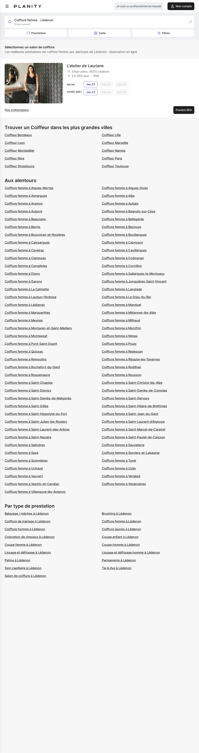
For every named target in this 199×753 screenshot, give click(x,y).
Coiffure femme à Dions (22, 274)
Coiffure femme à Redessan (122, 351)
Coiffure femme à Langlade (122, 289)
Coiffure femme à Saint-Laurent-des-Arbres (37, 429)
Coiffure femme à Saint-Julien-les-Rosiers (36, 422)
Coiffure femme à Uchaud (24, 468)
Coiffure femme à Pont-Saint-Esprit (31, 344)
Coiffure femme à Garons (23, 281)
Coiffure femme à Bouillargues (124, 235)
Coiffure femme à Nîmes (120, 336)
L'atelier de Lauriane (85, 65)
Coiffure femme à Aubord (23, 211)
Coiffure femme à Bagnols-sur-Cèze (128, 211)
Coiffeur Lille (111, 135)
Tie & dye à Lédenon (117, 568)
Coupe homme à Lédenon (121, 545)
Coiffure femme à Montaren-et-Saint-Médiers (38, 328)
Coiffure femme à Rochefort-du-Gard (32, 367)
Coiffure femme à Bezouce (121, 227)
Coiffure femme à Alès (118, 196)
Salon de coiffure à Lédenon (25, 576)
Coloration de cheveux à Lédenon (30, 537)
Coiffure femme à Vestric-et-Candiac (32, 484)
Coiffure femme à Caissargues (27, 242)
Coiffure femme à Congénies (26, 266)
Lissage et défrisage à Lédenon (28, 552)
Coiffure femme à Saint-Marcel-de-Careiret (133, 429)
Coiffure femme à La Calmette (27, 289)
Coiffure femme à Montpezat (26, 336)
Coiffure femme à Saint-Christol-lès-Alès (132, 383)
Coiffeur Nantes (114, 150)
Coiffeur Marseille (115, 143)
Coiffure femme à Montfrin (121, 328)
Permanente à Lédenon (119, 560)
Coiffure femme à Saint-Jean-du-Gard (130, 414)
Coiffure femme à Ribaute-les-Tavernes (131, 359)
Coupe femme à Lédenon (23, 545)
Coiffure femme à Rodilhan (121, 367)
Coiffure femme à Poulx (119, 344)
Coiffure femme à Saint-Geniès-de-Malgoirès (38, 398)
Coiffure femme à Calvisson (122, 242)
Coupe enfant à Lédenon (120, 537)
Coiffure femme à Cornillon (122, 266)
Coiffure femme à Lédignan (25, 305)
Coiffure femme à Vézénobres (124, 484)
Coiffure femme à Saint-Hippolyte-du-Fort (36, 414)
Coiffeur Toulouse (115, 166)
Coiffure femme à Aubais (120, 203)
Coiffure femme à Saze (21, 453)
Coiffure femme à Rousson (121, 375)
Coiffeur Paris (112, 158)
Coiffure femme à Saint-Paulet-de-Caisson (133, 437)
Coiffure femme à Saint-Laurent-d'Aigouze (133, 422)
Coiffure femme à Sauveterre (123, 445)
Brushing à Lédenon (117, 513)
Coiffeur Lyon (15, 143)
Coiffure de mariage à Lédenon (27, 521)
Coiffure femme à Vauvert (24, 476)
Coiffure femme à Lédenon (121, 521)
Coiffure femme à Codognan (123, 258)
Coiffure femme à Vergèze (121, 476)
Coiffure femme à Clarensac (25, 258)
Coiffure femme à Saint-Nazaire (28, 437)
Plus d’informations (17, 110)
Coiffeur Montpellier (19, 150)
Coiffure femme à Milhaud (121, 320)
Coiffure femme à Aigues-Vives (125, 188)
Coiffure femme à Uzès (119, 468)
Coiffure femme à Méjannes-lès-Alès (129, 312)
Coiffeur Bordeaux (18, 135)
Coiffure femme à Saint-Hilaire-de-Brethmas (134, 406)
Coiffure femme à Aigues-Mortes (29, 188)
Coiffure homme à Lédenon (25, 529)
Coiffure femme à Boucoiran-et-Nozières (35, 235)
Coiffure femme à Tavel (119, 460)
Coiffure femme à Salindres (25, 445)
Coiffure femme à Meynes (24, 320)
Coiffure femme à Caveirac (24, 250)
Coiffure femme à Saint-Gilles (26, 406)
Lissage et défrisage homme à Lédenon (131, 552)
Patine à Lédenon (17, 560)
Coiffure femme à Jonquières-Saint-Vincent (134, 281)
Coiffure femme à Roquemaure (27, 375)
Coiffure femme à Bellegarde (123, 219)
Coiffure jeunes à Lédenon (121, 529)
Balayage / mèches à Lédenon (27, 513)
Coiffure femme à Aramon (24, 203)
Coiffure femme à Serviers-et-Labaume (131, 453)
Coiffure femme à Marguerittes (27, 312)
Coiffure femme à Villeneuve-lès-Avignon (35, 492)
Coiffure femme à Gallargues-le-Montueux (133, 274)
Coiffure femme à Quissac (24, 351)
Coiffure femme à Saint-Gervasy (125, 398)
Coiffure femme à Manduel (121, 305)
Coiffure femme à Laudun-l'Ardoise (30, 297)
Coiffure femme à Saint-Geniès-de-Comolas (134, 390)
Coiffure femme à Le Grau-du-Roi (126, 297)
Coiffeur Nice (14, 158)
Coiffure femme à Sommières (26, 460)
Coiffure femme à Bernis (22, 227)
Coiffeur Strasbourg (19, 166)
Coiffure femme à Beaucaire (25, 219)
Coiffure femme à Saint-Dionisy (28, 390)
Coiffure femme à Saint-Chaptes (29, 383)
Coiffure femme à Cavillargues (124, 250)
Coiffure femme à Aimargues (26, 196)
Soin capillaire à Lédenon (23, 568)
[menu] (7, 6)
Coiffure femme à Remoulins (26, 359)
